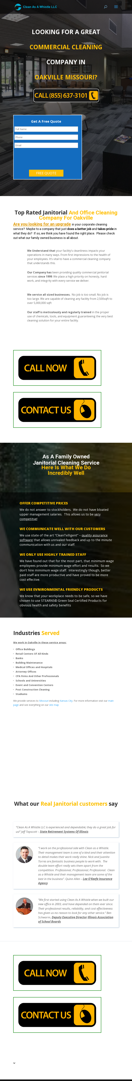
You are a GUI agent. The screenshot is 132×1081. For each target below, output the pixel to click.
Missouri (44, 687)
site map (54, 691)
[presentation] (40, 144)
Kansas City (66, 687)
